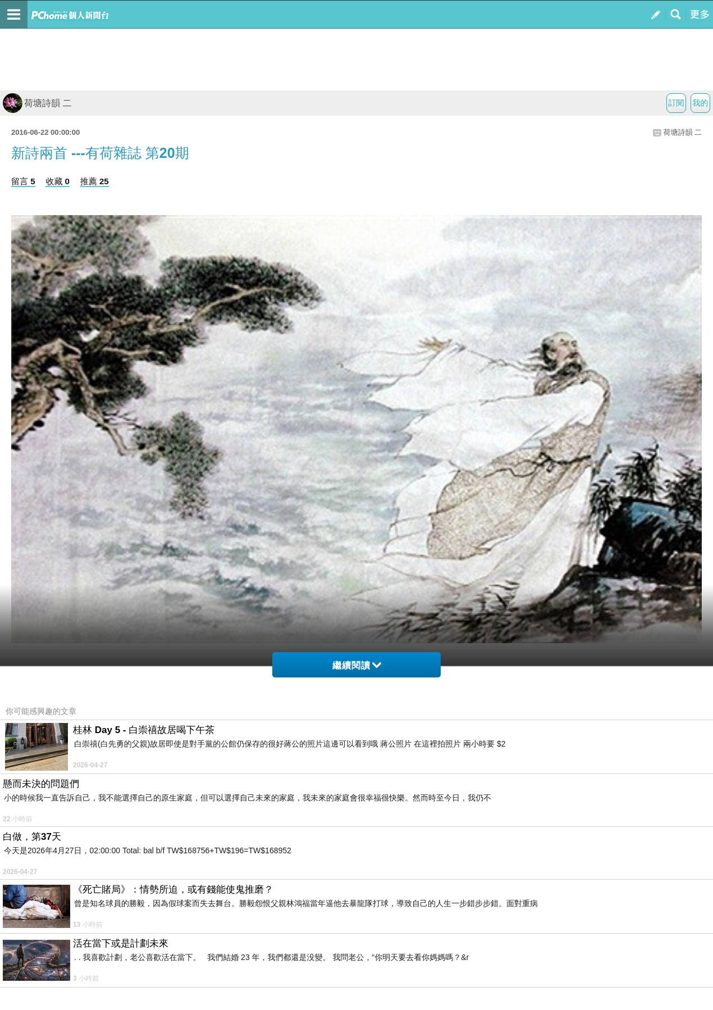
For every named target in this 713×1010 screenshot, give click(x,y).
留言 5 (23, 181)
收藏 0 (57, 181)
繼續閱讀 (356, 665)
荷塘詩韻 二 (37, 103)
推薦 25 (94, 181)
